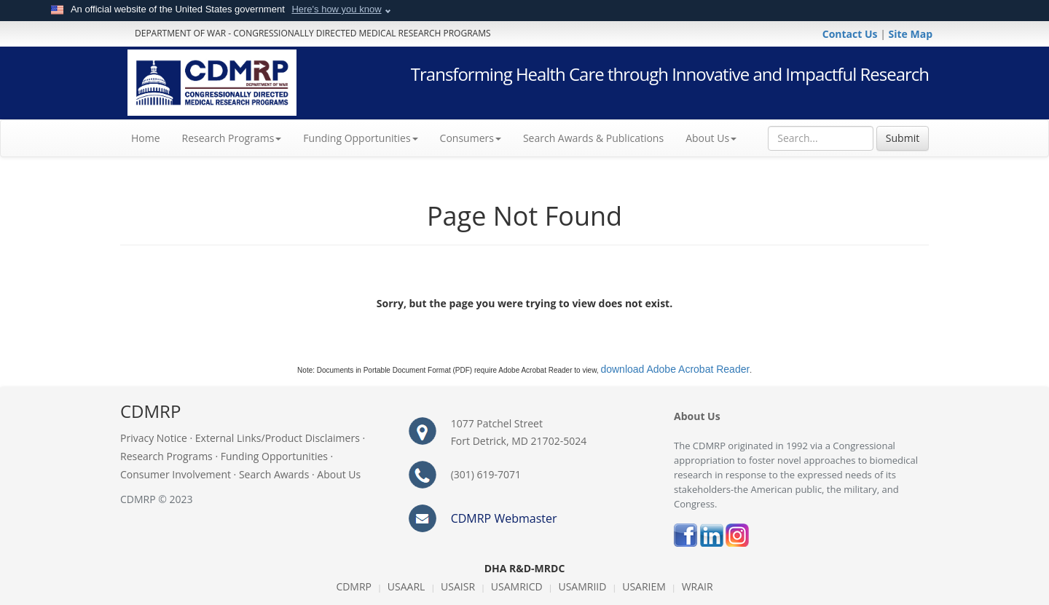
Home (151, 137)
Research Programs (166, 456)
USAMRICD (517, 586)
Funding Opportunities (274, 456)
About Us (710, 138)
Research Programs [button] (232, 138)
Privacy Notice (153, 438)
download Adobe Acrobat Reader (675, 369)
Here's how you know (336, 9)
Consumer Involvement (175, 474)
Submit (902, 138)
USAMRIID (582, 586)
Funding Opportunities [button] (360, 138)
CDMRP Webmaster (504, 518)
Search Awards (274, 474)
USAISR (458, 586)
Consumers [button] (470, 138)
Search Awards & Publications (593, 138)
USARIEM (644, 586)
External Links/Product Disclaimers (277, 438)
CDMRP (354, 586)
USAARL (406, 586)
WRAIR (697, 586)
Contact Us (851, 34)
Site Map (910, 34)
